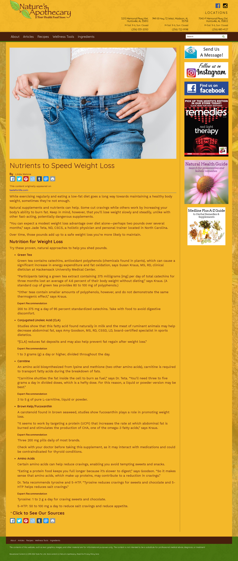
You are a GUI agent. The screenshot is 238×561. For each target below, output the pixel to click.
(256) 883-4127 (220, 29)
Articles (28, 37)
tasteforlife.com (19, 190)
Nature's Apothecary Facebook (217, 5)
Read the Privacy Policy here (88, 554)
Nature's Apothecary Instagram (225, 5)
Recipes (43, 37)
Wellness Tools (63, 37)
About (15, 37)
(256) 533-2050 (139, 29)
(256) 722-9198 (180, 29)
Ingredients (86, 37)
